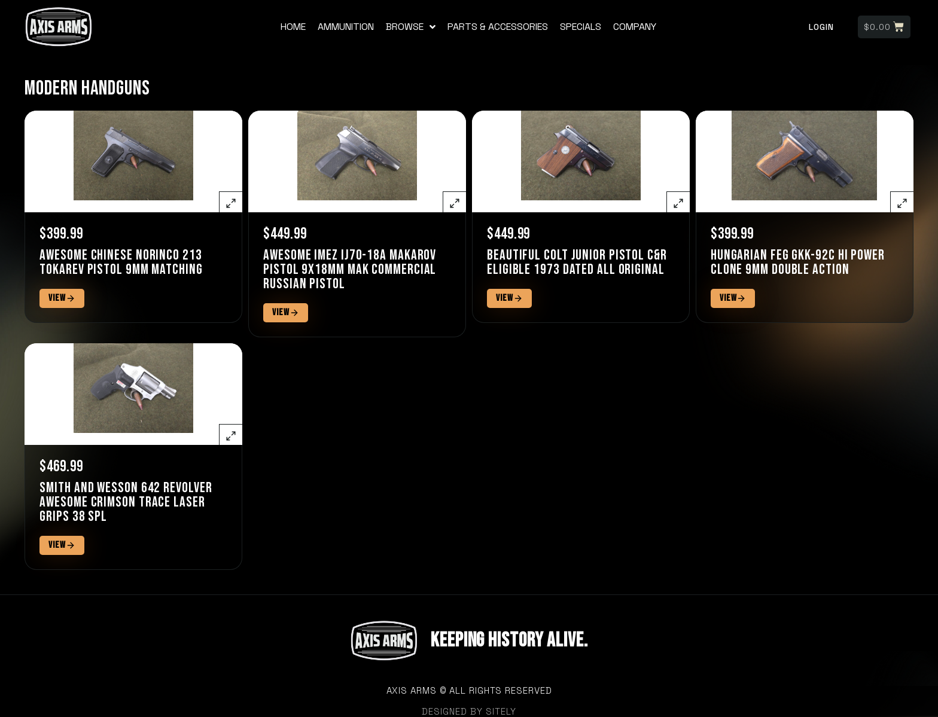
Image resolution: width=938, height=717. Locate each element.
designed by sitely (469, 711)
